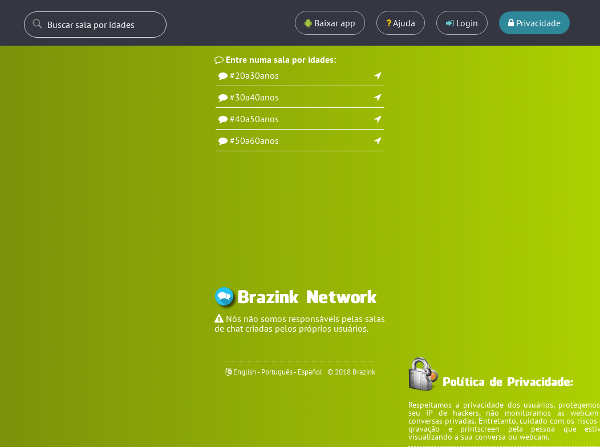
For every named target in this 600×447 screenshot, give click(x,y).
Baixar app (330, 23)
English (244, 372)
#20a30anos (254, 75)
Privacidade (534, 23)
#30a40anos (254, 97)
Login (462, 23)
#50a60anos (254, 140)
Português (277, 372)
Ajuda (400, 23)
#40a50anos (254, 118)
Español (310, 372)
